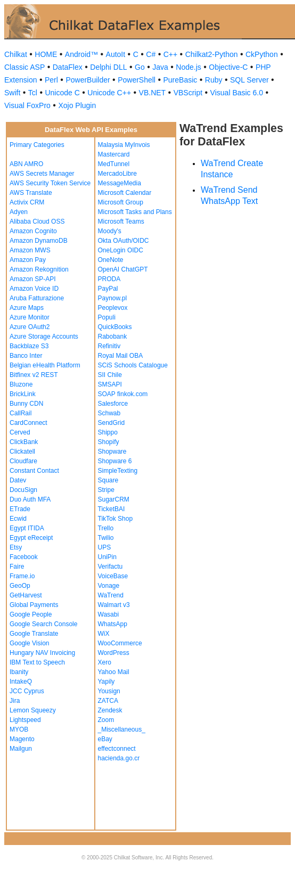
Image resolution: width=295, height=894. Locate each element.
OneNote (111, 260)
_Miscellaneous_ (121, 729)
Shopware (112, 451)
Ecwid (18, 518)
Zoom (106, 720)
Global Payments (34, 605)
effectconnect (117, 748)
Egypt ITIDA (27, 528)
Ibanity (19, 672)
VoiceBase (113, 576)
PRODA (109, 279)
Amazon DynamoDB (39, 240)
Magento (22, 739)
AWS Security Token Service (50, 183)
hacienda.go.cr (119, 758)
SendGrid (111, 423)
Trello (106, 528)
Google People (31, 614)
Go (140, 67)
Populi (107, 317)
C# (150, 54)
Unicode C (62, 92)
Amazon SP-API (33, 279)
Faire (17, 566)
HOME (46, 54)
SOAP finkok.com (123, 394)
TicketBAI (111, 509)
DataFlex (68, 67)
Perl (51, 80)
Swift (12, 92)
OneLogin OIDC (120, 250)
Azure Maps (27, 307)
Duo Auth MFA (30, 499)
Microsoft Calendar (125, 192)
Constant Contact (34, 470)
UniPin (107, 557)
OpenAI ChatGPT (123, 269)
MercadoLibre (117, 173)
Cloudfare (23, 461)
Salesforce (113, 403)
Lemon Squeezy (33, 710)
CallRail (20, 413)
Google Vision (30, 643)
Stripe (106, 490)
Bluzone (21, 384)
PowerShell (136, 80)
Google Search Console (43, 624)
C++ (170, 54)
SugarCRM (113, 499)
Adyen (19, 212)
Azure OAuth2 (30, 327)
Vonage (109, 585)
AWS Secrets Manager (42, 173)
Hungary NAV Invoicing (42, 653)
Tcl (32, 92)
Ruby (214, 80)
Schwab (109, 413)
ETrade (20, 509)
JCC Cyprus (27, 691)
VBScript (188, 92)
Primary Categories (37, 145)
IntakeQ (21, 681)
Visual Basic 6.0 (236, 92)
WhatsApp (112, 624)
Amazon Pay (28, 260)
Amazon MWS (30, 250)
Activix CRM (27, 202)
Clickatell (22, 451)
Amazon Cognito (33, 231)
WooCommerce (120, 643)
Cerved (20, 432)
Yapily (106, 681)
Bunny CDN (26, 403)
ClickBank (24, 442)
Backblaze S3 (29, 346)
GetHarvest (26, 595)
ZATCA (108, 700)
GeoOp (20, 585)
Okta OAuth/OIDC (123, 240)
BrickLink (23, 394)
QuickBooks (115, 327)
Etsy (16, 547)
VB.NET (152, 92)
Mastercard (114, 154)
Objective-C (228, 67)
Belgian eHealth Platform (45, 365)
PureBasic (180, 80)
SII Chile (110, 375)
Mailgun (21, 748)
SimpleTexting (118, 470)
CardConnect (28, 423)
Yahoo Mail (113, 672)
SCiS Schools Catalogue (133, 365)
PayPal (108, 288)
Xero (104, 662)
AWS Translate (31, 192)
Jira (15, 700)
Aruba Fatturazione (37, 298)
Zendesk (110, 710)
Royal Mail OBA (120, 355)
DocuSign (23, 490)
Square (108, 480)
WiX (104, 633)
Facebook (24, 557)
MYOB (19, 729)
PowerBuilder (87, 80)
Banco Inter (26, 355)
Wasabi (108, 614)
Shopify (108, 442)
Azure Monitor (30, 317)
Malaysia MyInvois (124, 145)
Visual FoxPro (27, 105)
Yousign (109, 691)
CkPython (261, 54)
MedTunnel (114, 164)
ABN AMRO (26, 164)
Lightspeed (25, 720)
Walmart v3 (114, 605)
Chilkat (15, 54)
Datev (18, 480)
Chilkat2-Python (211, 54)
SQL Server (249, 80)
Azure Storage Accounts (44, 336)
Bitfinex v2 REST (34, 375)
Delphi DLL (108, 67)
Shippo (108, 432)
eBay (105, 739)
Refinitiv (109, 346)
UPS (104, 547)
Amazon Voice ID (34, 288)
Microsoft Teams (121, 221)
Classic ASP (24, 67)
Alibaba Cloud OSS (37, 221)
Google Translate (34, 633)
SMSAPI (110, 384)
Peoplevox (113, 307)
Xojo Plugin (77, 105)
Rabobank (112, 336)
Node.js (188, 67)
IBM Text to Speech (37, 662)
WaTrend (111, 595)
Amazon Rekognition (39, 269)
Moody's (109, 231)
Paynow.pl (112, 298)
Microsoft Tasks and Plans (135, 212)
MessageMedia (119, 183)
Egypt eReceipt (31, 538)
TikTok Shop (115, 518)
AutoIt (116, 54)
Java (160, 67)
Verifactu (110, 566)
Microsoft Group (120, 202)
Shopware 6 (115, 461)
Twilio (106, 538)
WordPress (113, 653)
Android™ (81, 54)
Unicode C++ (109, 92)
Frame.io (22, 576)
